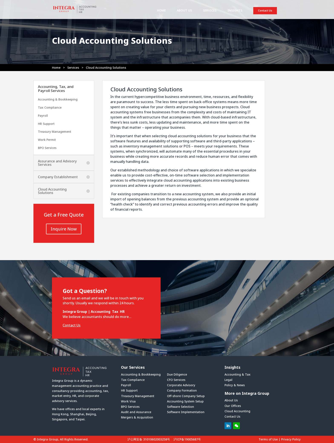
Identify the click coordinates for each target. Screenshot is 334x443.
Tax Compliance (50, 107)
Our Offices (233, 406)
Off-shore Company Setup (186, 396)
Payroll (43, 116)
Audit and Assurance (136, 412)
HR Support (46, 124)
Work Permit (47, 140)
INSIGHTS (234, 10)
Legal (228, 380)
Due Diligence (177, 374)
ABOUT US (184, 10)
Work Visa (128, 401)
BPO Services (47, 148)
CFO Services (176, 380)
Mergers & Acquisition (137, 417)
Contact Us (265, 10)
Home (56, 68)
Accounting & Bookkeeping (58, 99)
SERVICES (209, 10)
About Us (231, 400)
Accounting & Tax (237, 374)
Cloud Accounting (237, 411)
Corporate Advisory (181, 385)
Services (73, 68)
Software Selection (180, 407)
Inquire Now (64, 229)
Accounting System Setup (185, 401)
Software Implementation (185, 412)
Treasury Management (54, 132)
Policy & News (235, 385)
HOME (161, 10)
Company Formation (182, 390)
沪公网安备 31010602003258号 (148, 439)
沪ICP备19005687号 (187, 439)
